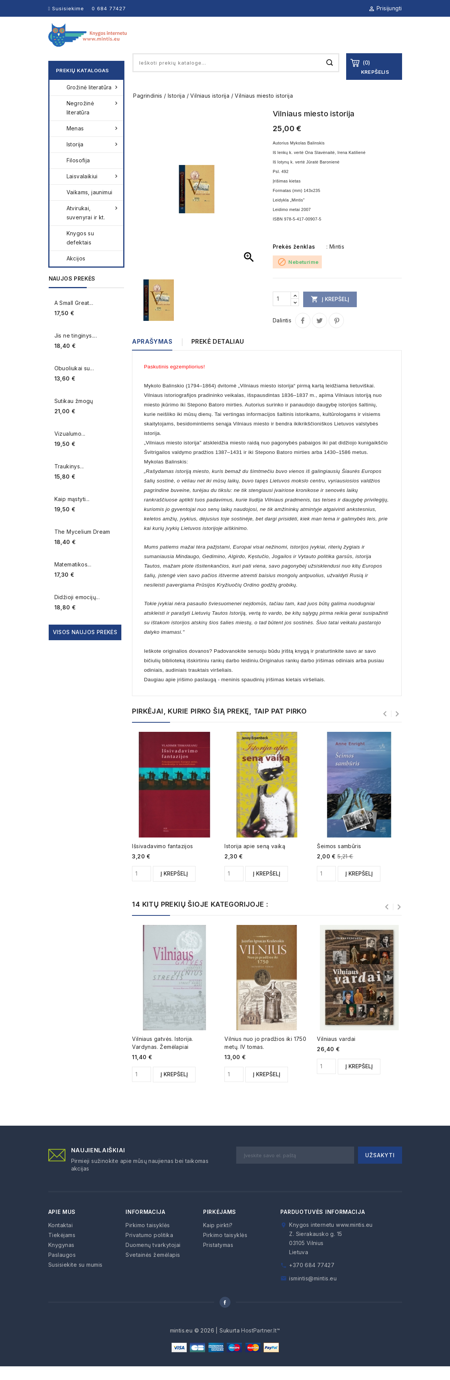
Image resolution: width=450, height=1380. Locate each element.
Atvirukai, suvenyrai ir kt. (93, 225)
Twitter (319, 334)
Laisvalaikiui (93, 190)
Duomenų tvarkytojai (153, 1258)
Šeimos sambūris (339, 860)
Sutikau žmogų (73, 414)
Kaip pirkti (348, 42)
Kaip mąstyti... (72, 512)
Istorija (93, 158)
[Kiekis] (282, 312)
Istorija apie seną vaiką (254, 860)
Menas (93, 142)
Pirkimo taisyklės (148, 1239)
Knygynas (237, 42)
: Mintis (335, 260)
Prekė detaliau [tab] (217, 355)
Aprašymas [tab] (152, 355)
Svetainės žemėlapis (153, 1268)
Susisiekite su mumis (75, 1278)
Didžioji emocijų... (77, 611)
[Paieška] (235, 76)
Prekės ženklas (294, 260)
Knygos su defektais (80, 251)
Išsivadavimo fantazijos (162, 860)
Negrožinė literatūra (93, 121)
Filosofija (78, 174)
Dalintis (303, 334)
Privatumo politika (149, 1248)
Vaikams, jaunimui (90, 206)
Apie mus (203, 42)
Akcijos (76, 272)
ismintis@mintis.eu (313, 1292)
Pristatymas (218, 1258)
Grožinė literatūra (93, 101)
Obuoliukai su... (74, 382)
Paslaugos (311, 42)
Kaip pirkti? (218, 1239)
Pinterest (336, 334)
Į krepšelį (330, 312)
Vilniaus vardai (336, 1052)
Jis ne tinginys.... (75, 349)
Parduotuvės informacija (322, 1225)
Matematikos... (73, 578)
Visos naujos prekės (85, 645)
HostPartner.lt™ (260, 1344)
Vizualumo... (70, 447)
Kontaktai (386, 42)
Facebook (225, 1316)
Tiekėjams (273, 42)
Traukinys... (69, 480)
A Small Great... (73, 316)
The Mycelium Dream (82, 545)
